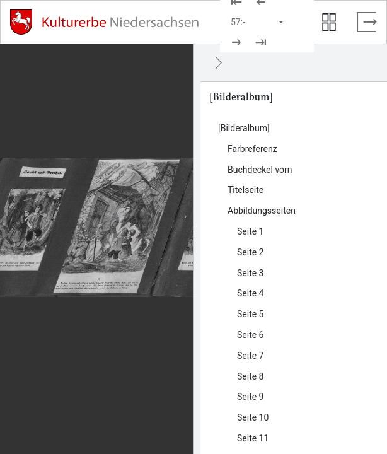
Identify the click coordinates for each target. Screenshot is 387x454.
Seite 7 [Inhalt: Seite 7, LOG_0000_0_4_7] (250, 356)
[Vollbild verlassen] (367, 22)
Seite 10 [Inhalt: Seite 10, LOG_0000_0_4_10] (253, 417)
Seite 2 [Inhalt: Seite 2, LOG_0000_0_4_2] (250, 252)
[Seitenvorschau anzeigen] (329, 22)
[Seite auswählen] (257, 22)
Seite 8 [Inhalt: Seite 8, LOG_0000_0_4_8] (250, 376)
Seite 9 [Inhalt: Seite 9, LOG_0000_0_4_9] (250, 397)
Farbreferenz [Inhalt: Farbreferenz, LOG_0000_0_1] (252, 149)
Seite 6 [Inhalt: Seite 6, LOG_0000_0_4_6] (250, 335)
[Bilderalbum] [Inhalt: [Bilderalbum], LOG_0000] (244, 128)
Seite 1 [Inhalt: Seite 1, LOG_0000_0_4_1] (250, 231)
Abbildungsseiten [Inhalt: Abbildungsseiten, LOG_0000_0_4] (262, 211)
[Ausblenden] (219, 62)
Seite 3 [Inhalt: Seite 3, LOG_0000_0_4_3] (250, 273)
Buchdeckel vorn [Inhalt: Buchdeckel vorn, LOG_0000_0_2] (260, 170)
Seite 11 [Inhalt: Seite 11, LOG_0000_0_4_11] (253, 438)
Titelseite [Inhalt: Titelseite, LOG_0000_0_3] (245, 190)
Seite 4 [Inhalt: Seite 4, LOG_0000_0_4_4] (250, 293)
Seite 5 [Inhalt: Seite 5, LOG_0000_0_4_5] (250, 314)
